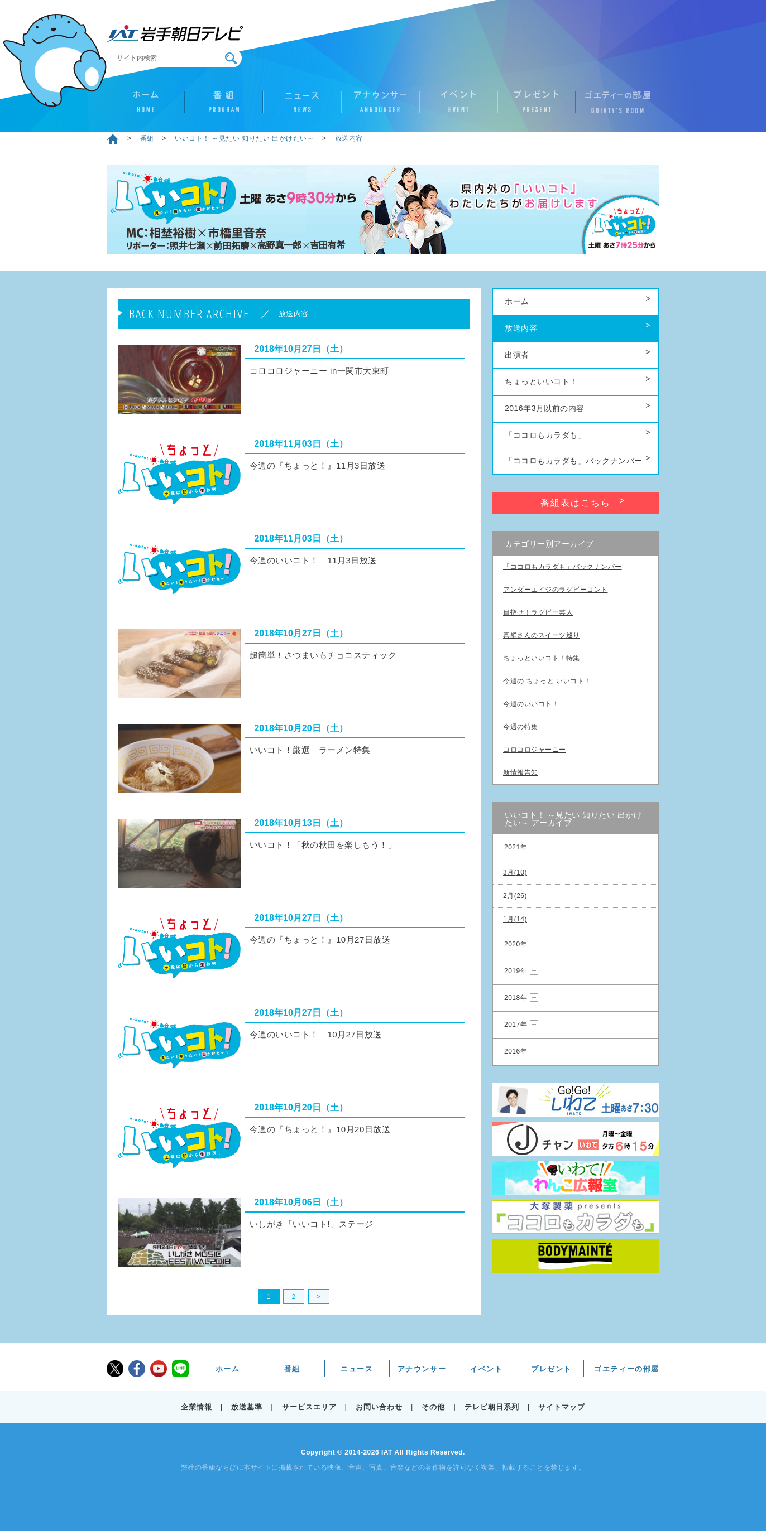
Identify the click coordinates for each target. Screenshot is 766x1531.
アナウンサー (380, 106)
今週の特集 (520, 727)
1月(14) (515, 919)
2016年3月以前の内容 (545, 408)
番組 (224, 106)
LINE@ (180, 1368)
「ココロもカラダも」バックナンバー (574, 460)
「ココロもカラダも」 (545, 435)
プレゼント (536, 106)
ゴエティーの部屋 (615, 106)
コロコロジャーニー (534, 750)
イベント (458, 106)
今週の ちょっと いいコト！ (547, 681)
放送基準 (246, 1407)
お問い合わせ (379, 1407)
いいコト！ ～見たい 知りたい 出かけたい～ (244, 138)
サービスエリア (309, 1407)
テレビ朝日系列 (492, 1407)
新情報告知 (520, 772)
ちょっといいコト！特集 (541, 658)
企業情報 (196, 1407)
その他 (433, 1407)
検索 (230, 58)
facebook (136, 1368)
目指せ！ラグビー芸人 (538, 612)
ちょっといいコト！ (541, 381)
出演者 (517, 354)
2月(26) (515, 896)
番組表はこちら (575, 503)
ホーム (146, 106)
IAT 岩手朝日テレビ (175, 33)
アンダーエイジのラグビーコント (555, 589)
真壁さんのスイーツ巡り (541, 635)
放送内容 (349, 138)
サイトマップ (561, 1407)
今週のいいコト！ (531, 704)
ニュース (302, 106)
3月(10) (515, 872)
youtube (158, 1368)
